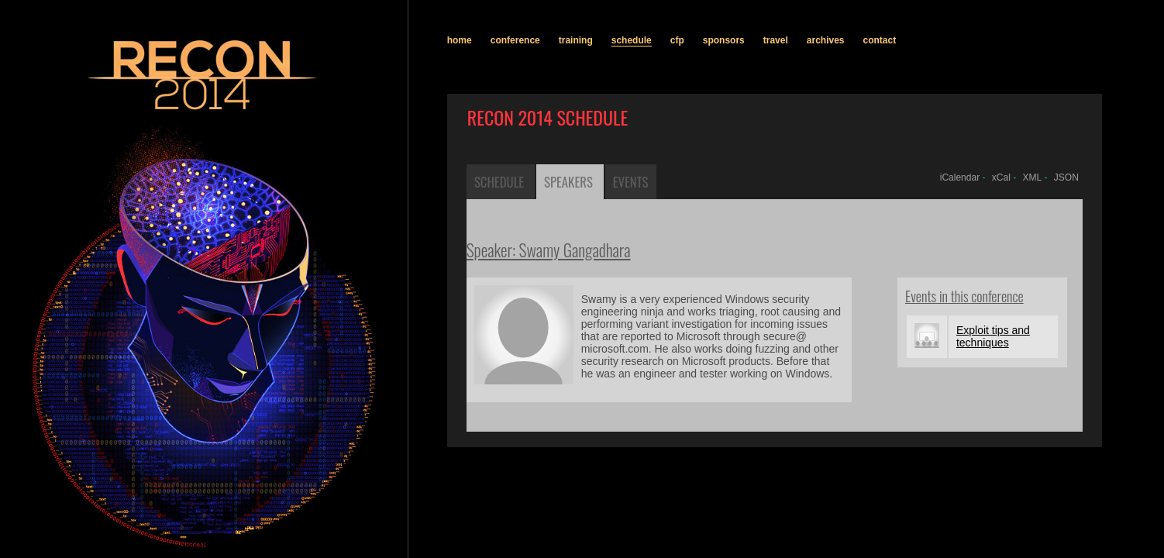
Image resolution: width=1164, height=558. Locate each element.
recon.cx (168, 546)
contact (880, 40)
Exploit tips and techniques (993, 336)
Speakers (568, 181)
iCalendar (960, 177)
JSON (1066, 177)
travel (775, 40)
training (576, 40)
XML (1032, 177)
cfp (677, 40)
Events (631, 181)
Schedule (499, 181)
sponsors (724, 40)
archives (826, 40)
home (459, 40)
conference (515, 40)
